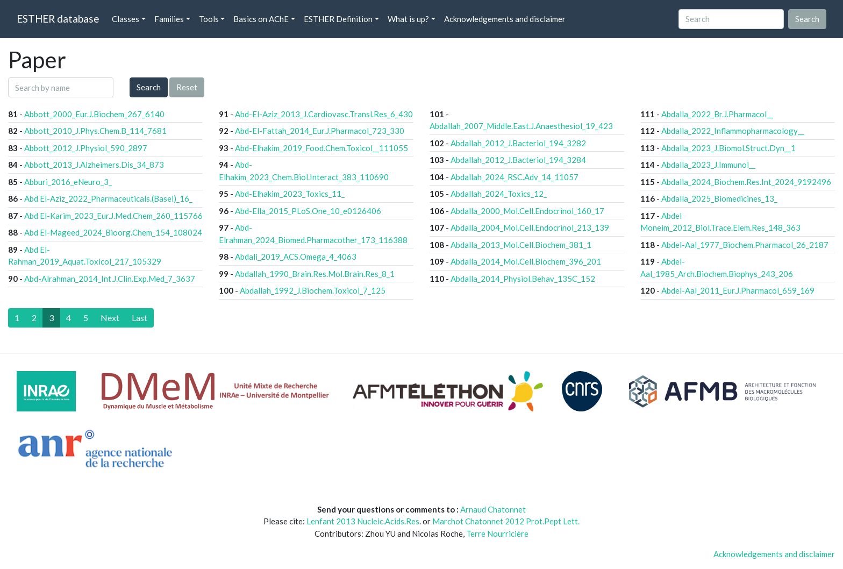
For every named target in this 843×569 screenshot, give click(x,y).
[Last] (139, 318)
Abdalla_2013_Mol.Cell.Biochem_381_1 (521, 245)
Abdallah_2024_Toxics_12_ (499, 193)
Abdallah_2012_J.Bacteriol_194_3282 (518, 143)
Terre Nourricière (497, 533)
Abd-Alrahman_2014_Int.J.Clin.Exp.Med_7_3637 (109, 278)
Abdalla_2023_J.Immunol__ (708, 164)
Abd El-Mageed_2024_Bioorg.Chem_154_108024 (113, 232)
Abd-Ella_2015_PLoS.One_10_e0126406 (308, 211)
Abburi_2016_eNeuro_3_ (68, 182)
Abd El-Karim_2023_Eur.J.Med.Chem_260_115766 (113, 216)
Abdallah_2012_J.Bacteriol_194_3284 (518, 160)
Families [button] (169, 19)
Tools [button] (209, 19)
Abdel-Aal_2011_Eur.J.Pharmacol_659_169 (738, 290)
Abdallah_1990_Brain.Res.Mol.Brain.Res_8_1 (315, 274)
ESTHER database (58, 18)
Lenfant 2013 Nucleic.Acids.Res (362, 521)
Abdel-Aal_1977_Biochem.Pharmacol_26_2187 (744, 245)
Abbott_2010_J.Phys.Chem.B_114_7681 (95, 131)
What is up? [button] (408, 19)
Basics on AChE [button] (261, 19)
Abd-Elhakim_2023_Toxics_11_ (290, 193)
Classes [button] (125, 19)
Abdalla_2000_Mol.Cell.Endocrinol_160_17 (527, 211)
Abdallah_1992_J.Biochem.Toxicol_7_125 (312, 290)
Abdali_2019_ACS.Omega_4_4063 (295, 256)
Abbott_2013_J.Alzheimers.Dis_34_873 (94, 164)
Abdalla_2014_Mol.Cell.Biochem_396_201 (526, 261)
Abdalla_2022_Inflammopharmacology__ (732, 131)
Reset (186, 87)
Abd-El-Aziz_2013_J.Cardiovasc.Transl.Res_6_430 (324, 114)
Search (149, 87)
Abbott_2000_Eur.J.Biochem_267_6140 (94, 114)
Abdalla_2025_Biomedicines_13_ (719, 198)
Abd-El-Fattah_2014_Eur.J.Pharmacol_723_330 (319, 131)
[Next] (110, 318)
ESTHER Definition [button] (338, 19)
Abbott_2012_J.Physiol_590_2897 (85, 148)
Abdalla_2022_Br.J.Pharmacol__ (717, 114)
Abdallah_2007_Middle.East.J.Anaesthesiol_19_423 (521, 126)
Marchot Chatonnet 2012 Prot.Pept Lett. (506, 521)
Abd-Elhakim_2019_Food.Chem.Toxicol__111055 (321, 148)
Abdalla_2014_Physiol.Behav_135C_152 (523, 278)
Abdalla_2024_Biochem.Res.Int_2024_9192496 (746, 182)
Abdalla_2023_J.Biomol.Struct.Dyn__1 (728, 148)
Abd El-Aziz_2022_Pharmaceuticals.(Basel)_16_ (108, 198)
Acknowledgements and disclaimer (505, 19)
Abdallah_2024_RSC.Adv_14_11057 (514, 177)
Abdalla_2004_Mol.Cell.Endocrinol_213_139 (530, 227)
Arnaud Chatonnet (493, 509)
